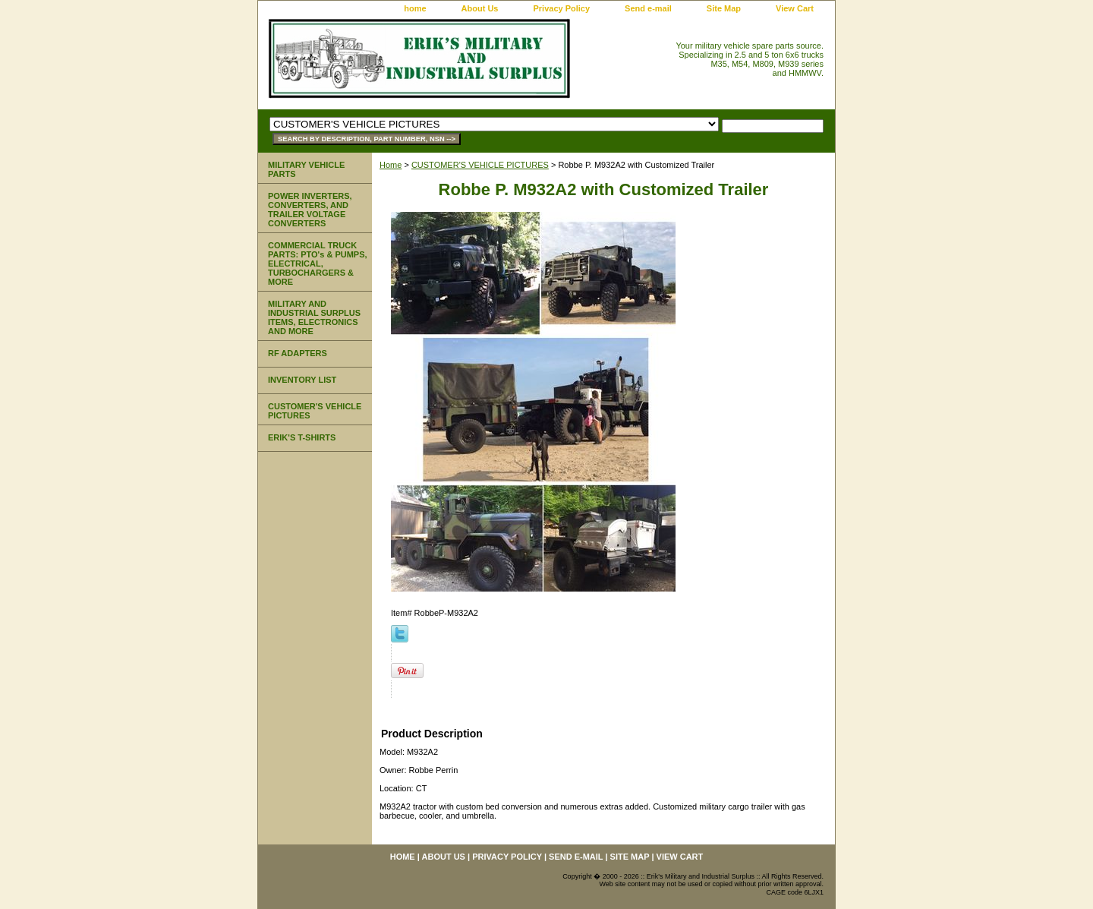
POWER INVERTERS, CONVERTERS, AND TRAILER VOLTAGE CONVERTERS (310, 209)
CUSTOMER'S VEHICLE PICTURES (480, 164)
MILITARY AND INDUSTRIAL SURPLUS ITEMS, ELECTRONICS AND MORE (314, 317)
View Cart (795, 8)
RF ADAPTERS (297, 353)
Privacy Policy (561, 8)
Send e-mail (648, 8)
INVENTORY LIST (302, 379)
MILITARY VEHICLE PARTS (306, 169)
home (415, 8)
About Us (480, 8)
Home (391, 164)
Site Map (724, 8)
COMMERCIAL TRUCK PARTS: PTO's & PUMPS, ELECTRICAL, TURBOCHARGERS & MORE (317, 263)
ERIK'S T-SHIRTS (301, 437)
